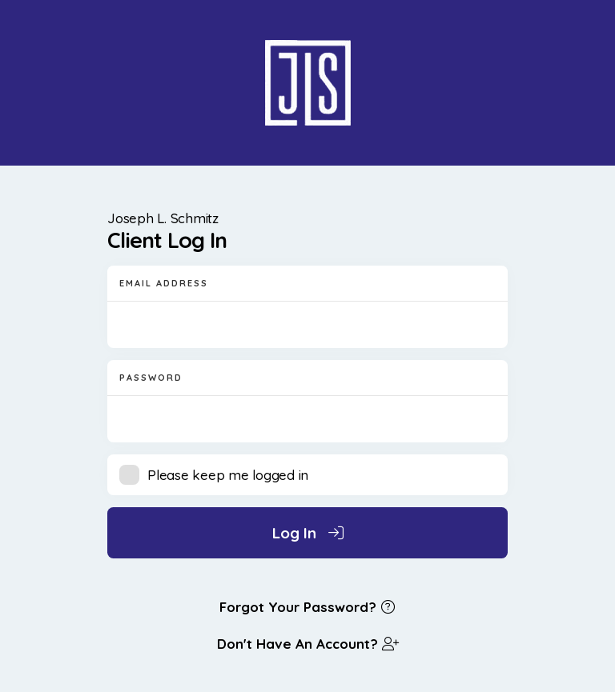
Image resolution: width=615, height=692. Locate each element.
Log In (308, 532)
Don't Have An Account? (307, 643)
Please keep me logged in (227, 474)
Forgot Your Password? (307, 606)
